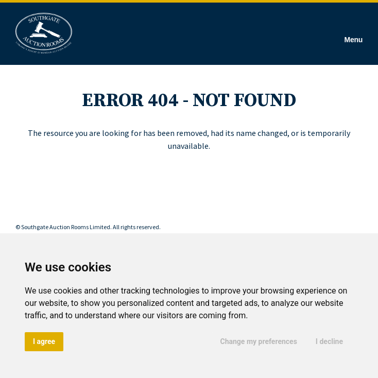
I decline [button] (329, 341)
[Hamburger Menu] (354, 33)
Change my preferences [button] (258, 341)
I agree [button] (44, 341)
